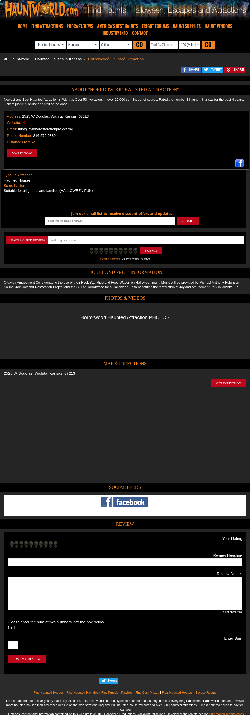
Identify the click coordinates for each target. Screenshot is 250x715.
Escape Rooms (205, 692)
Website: (14, 123)
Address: (14, 116)
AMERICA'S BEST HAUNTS (117, 26)
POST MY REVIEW (27, 659)
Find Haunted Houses (48, 692)
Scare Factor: (14, 185)
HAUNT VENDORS (218, 26)
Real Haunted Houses (177, 692)
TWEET (216, 70)
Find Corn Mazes (147, 692)
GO (139, 45)
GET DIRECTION (228, 383)
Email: (12, 129)
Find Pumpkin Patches (116, 692)
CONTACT (140, 33)
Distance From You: (22, 142)
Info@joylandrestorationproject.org (45, 129)
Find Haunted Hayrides (82, 692)
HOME (22, 26)
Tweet (112, 680)
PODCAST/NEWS (80, 26)
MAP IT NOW (22, 153)
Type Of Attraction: (18, 175)
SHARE (194, 70)
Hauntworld (16, 59)
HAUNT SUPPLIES (187, 26)
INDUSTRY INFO (115, 33)
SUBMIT (188, 221)
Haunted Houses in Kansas (58, 59)
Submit (151, 250)
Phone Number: (19, 136)
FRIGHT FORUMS (155, 26)
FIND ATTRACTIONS (47, 26)
